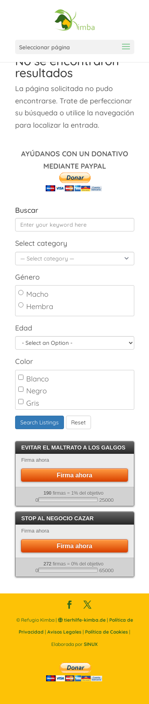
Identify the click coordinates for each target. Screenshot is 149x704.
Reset (78, 422)
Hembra (35, 306)
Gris (28, 403)
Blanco (33, 378)
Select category (41, 243)
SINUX (91, 644)
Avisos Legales (64, 632)
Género (27, 277)
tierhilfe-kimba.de (82, 620)
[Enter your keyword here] (74, 224)
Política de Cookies (106, 632)
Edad (23, 328)
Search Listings (39, 422)
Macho (33, 294)
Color (24, 361)
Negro (32, 390)
